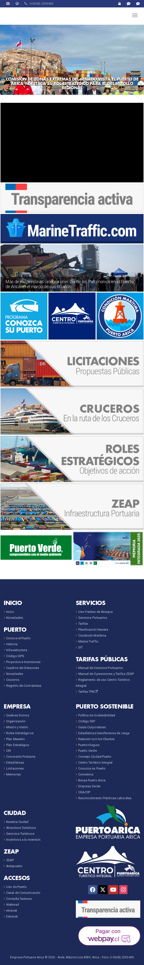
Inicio (10, 612)
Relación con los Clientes (96, 739)
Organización (15, 721)
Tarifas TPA (88, 691)
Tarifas (83, 623)
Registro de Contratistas (23, 685)
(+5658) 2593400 (38, 3)
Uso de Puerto (16, 887)
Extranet (12, 916)
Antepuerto (14, 866)
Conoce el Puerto (18, 638)
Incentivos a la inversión (23, 839)
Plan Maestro (15, 739)
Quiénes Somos (17, 715)
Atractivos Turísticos (21, 828)
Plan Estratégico (18, 745)
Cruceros (12, 680)
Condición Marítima (92, 635)
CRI (8, 750)
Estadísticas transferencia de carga (104, 733)
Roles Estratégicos (20, 733)
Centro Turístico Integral (95, 762)
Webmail (12, 904)
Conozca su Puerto (92, 768)
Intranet (11, 910)
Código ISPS (15, 656)
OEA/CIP (84, 792)
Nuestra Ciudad (17, 822)
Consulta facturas (19, 899)
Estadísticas (15, 762)
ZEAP (10, 860)
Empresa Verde (89, 786)
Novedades (14, 618)
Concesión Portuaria (20, 756)
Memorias (13, 774)
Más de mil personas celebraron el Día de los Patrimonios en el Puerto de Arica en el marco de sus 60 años (69, 284)
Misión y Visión (17, 727)
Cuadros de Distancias (22, 668)
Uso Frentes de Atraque (95, 612)
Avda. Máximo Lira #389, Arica (79, 957)
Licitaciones (15, 768)
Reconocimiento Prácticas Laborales (104, 798)
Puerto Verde (87, 750)
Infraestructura (16, 650)
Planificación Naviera (93, 629)
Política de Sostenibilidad (96, 715)
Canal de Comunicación (23, 893)
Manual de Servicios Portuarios (100, 668)
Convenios (86, 774)
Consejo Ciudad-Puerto (95, 756)
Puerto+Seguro (89, 745)
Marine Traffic (88, 641)
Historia (12, 644)
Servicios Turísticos (20, 834)
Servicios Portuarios (92, 618)
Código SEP (86, 721)
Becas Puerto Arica (92, 780)
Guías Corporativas (92, 727)
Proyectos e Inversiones (23, 662)
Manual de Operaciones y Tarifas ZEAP (106, 674)
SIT (80, 647)
